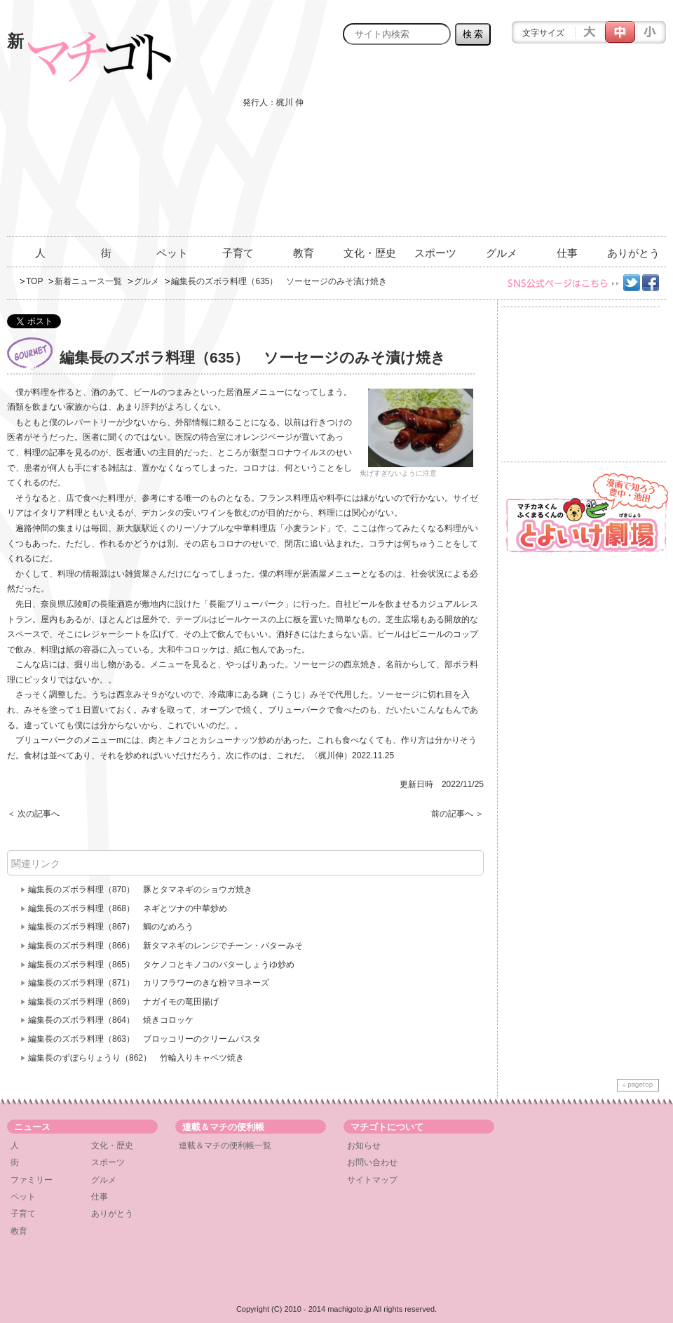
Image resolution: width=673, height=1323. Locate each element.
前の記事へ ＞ (457, 814)
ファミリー (32, 1180)
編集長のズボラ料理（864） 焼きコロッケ (110, 1020)
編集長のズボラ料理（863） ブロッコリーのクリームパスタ (144, 1039)
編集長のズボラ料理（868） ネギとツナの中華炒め (127, 908)
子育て (238, 253)
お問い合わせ (372, 1162)
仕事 (567, 253)
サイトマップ (372, 1180)
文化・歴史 (370, 253)
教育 (303, 253)
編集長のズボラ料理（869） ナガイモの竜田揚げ (123, 1002)
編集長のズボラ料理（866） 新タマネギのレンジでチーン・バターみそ (165, 946)
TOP (34, 281)
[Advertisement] (565, 148)
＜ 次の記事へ (33, 814)
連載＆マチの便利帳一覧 (225, 1145)
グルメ (501, 253)
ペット (172, 253)
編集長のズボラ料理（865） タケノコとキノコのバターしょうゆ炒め (161, 964)
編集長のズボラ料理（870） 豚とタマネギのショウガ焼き (140, 889)
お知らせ (364, 1145)
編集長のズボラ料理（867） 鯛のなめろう (110, 927)
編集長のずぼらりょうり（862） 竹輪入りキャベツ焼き (136, 1058)
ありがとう (633, 253)
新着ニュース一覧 (88, 281)
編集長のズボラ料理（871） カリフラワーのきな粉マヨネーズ (148, 983)
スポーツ (435, 253)
